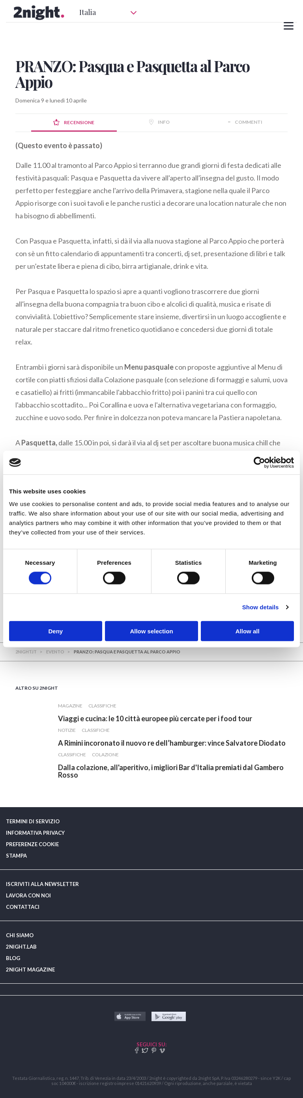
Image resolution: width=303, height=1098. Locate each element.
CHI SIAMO (20, 935)
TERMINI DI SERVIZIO (33, 821)
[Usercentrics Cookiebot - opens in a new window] (259, 463)
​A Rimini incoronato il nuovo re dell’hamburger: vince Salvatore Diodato (172, 743)
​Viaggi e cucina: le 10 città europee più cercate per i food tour (155, 718)
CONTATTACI (22, 907)
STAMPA (16, 855)
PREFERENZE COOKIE (32, 844)
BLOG (13, 958)
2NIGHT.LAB (21, 947)
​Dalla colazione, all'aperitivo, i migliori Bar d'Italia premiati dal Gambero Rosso (171, 771)
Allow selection (151, 630)
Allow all (248, 630)
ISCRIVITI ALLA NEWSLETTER (42, 884)
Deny (55, 630)
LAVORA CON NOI (28, 895)
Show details (260, 607)
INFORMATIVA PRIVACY (35, 833)
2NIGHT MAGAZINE (30, 969)
